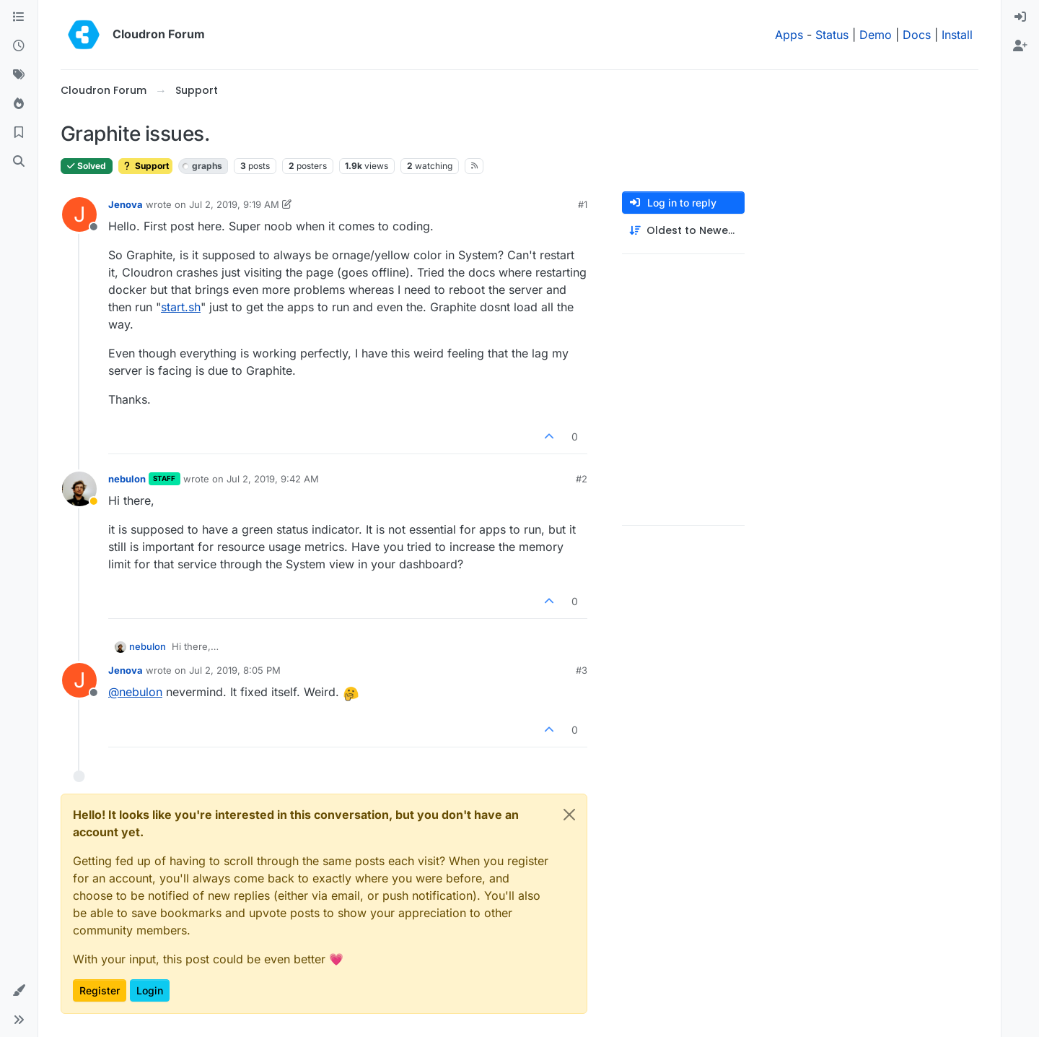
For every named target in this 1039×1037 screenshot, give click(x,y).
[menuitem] (1020, 17)
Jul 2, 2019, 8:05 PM (235, 670)
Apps (789, 34)
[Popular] (19, 104)
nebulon (127, 479)
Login (149, 990)
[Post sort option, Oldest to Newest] (683, 231)
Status (832, 34)
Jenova (125, 204)
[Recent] (19, 46)
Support (145, 165)
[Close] (569, 814)
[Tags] (19, 75)
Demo (875, 34)
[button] (19, 990)
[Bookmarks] (19, 132)
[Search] (19, 161)
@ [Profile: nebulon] (135, 692)
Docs (917, 34)
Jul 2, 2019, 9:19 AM (234, 204)
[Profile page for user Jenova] (79, 214)
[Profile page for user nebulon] (79, 489)
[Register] (1020, 46)
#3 (581, 670)
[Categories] (19, 17)
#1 (582, 204)
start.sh (181, 307)
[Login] (1020, 17)
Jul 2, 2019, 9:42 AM (273, 479)
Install (957, 34)
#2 (581, 479)
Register (99, 990)
